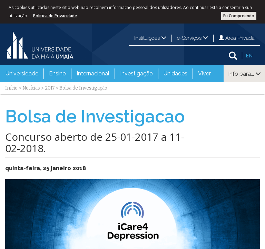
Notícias (31, 88)
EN (249, 55)
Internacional (93, 73)
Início (11, 88)
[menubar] (108, 73)
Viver (204, 73)
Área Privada (237, 38)
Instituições (150, 38)
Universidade (22, 73)
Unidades (175, 73)
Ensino (57, 73)
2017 (50, 88)
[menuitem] (21, 73)
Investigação (136, 73)
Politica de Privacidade (55, 16)
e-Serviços (192, 38)
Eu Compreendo (238, 16)
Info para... (244, 74)
